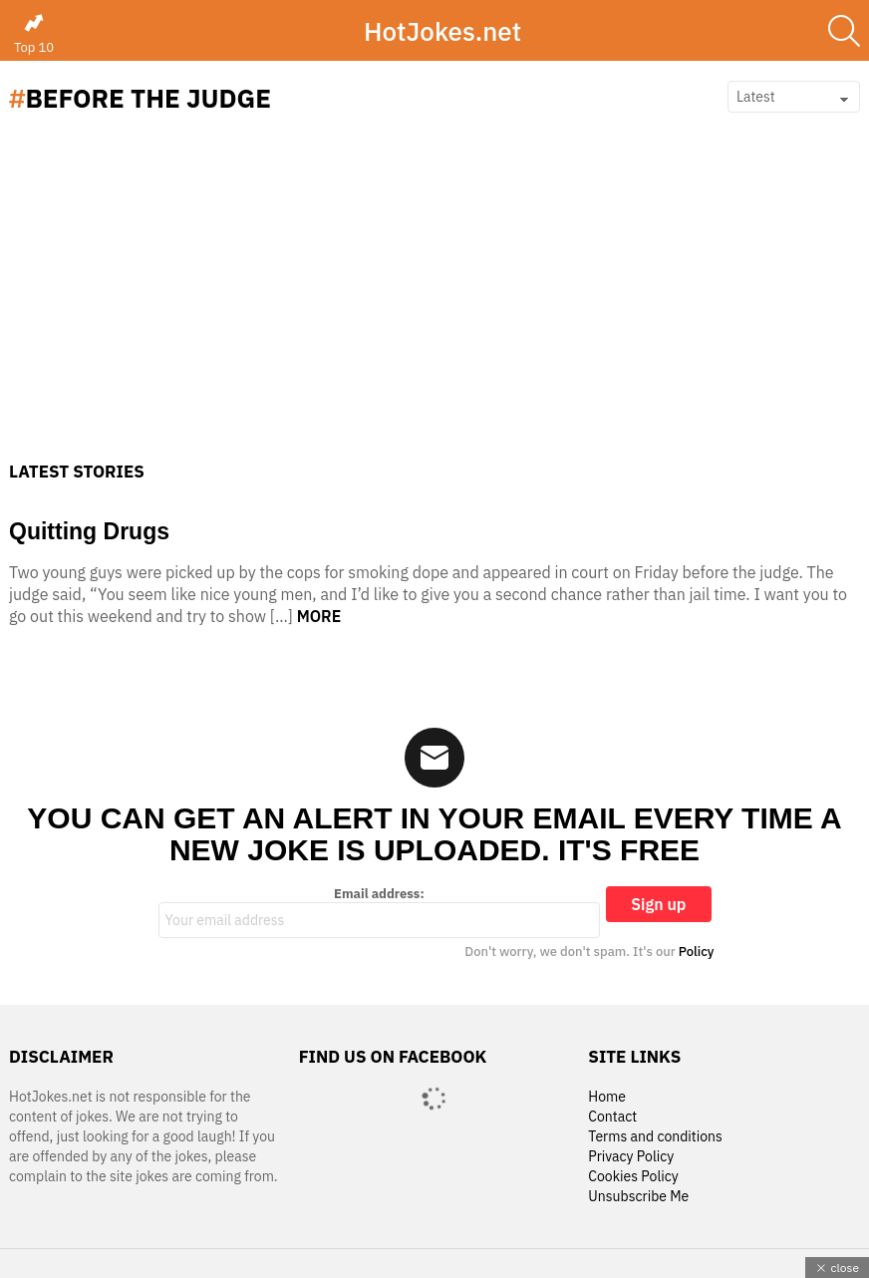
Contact (612, 1117)
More (319, 616)
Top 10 (34, 34)
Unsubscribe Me (638, 1196)
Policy (697, 951)
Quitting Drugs (89, 531)
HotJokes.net (442, 31)
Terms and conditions (655, 1136)
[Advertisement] (434, 312)
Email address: (379, 912)
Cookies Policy (633, 1176)
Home (607, 1097)
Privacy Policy (631, 1156)
